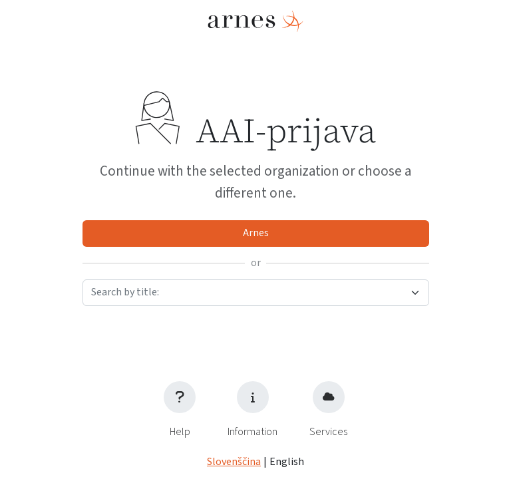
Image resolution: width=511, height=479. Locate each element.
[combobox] (256, 292)
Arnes (256, 233)
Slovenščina (234, 462)
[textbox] (248, 292)
